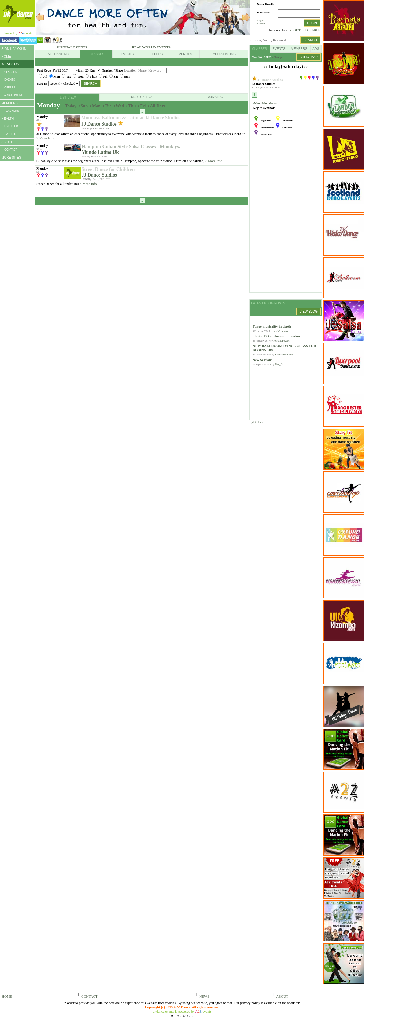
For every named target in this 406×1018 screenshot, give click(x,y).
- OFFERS (9, 87)
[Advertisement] (16, 246)
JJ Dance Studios (99, 124)
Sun (127, 76)
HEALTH (7, 119)
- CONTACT (10, 149)
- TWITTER (9, 134)
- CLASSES (10, 71)
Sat (115, 76)
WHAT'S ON (10, 64)
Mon (56, 76)
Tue (68, 76)
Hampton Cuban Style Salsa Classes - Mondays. (131, 146)
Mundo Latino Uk (100, 152)
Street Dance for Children (108, 169)
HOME (6, 56)
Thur (93, 76)
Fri (105, 76)
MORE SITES (11, 157)
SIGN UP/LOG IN (13, 49)
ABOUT (6, 142)
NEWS (203, 996)
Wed (80, 76)
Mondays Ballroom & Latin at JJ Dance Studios (130, 117)
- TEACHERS (11, 110)
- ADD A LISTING (13, 95)
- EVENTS (9, 79)
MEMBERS (9, 103)
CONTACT (89, 996)
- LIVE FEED (10, 126)
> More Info (45, 138)
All (45, 76)
